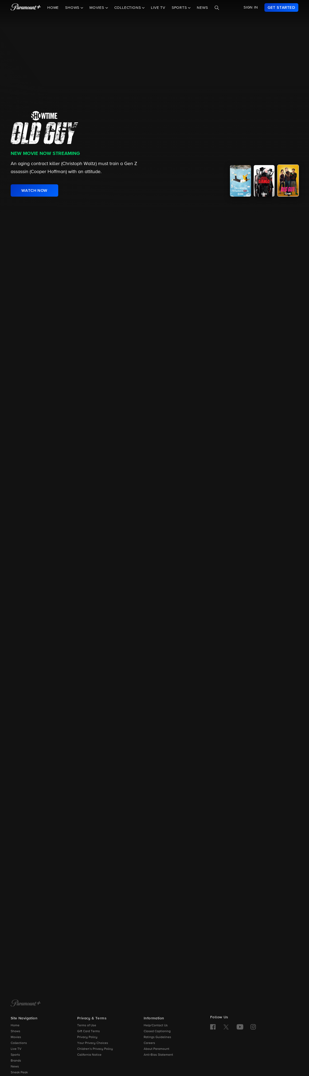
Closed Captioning (157, 1031)
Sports (15, 1054)
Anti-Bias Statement (158, 1054)
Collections (19, 1043)
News (202, 8)
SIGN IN (251, 7)
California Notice (89, 1054)
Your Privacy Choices (92, 1043)
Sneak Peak (19, 1072)
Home (53, 8)
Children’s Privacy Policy (95, 1049)
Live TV (158, 8)
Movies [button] (97, 8)
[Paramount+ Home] (26, 1004)
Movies (16, 1037)
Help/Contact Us (156, 1025)
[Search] (216, 7)
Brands (16, 1060)
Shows (15, 1031)
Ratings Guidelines (157, 1037)
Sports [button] (180, 8)
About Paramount (156, 1049)
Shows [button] (73, 8)
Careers (149, 1043)
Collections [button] (128, 8)
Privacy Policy (87, 1037)
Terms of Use (86, 1025)
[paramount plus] (26, 7)
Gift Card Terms (88, 1031)
